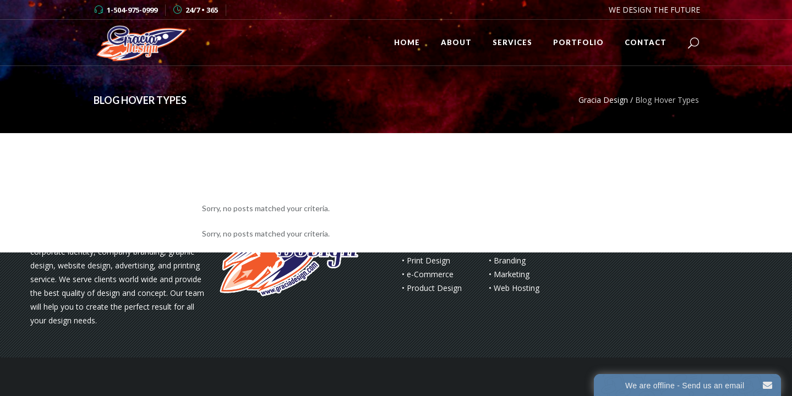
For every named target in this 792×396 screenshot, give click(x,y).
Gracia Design (603, 100)
